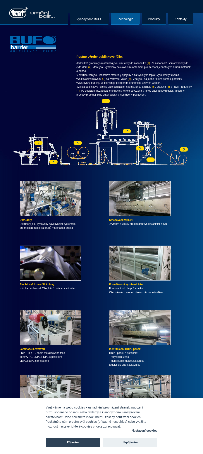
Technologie (125, 19)
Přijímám (73, 442)
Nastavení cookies (144, 431)
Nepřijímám (130, 442)
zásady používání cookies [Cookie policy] (123, 417)
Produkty (154, 19)
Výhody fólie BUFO (89, 19)
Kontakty (180, 19)
